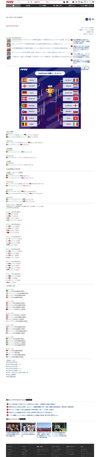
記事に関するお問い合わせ (39, 447)
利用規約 (53, 445)
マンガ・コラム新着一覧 (56, 434)
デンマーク (13, 223)
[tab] (13, 5)
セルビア (12, 227)
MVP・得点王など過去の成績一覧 (17, 355)
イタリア (13, 210)
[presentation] (13, 5)
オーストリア (14, 233)
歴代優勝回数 (11, 359)
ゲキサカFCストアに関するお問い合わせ (71, 447)
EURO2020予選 (12, 348)
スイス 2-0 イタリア (14, 158)
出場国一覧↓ (63, 32)
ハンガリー (12, 200)
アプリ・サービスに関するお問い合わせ (53, 447)
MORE (63, 62)
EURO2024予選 (12, 344)
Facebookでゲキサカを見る (80, 97)
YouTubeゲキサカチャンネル (42, 434)
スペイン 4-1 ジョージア (15, 168)
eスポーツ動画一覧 (55, 441)
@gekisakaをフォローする (79, 94)
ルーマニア (13, 246)
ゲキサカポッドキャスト (41, 439)
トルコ (12, 260)
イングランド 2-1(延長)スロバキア (18, 166)
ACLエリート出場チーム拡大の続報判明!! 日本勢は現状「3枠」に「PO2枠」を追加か (31, 394)
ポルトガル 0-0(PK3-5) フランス (18, 119)
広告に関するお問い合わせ (26, 447)
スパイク (9, 441)
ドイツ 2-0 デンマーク (15, 160)
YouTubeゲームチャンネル (86, 441)
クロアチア (12, 212)
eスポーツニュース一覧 (56, 439)
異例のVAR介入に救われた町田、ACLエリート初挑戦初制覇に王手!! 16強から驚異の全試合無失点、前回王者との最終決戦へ (37, 390)
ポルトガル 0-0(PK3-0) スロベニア (18, 175)
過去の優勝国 (11, 357)
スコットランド (14, 202)
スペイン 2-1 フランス (15, 134)
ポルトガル (13, 258)
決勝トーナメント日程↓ (59, 30)
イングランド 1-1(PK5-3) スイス (18, 125)
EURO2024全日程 (13, 190)
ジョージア (13, 262)
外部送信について (70, 445)
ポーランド (12, 239)
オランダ (13, 237)
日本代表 (9, 434)
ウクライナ (12, 252)
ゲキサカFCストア (69, 434)
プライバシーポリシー (61, 445)
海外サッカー (10, 439)
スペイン (13, 208)
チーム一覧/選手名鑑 (70, 439)
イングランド (14, 221)
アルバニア (12, 215)
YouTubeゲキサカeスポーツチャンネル (42, 437)
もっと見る (29, 382)
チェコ (11, 264)
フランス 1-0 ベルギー (15, 173)
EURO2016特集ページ (14, 350)
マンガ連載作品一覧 (55, 436)
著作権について (34, 445)
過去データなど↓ (62, 34)
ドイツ (12, 196)
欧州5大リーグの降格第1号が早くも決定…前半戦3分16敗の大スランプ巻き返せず (30, 397)
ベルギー (13, 248)
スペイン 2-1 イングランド (16, 147)
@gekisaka (84, 434)
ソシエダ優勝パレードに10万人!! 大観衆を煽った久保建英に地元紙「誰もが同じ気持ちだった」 (34, 399)
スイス (12, 198)
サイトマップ (47, 445)
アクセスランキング (70, 436)
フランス (13, 235)
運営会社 (41, 445)
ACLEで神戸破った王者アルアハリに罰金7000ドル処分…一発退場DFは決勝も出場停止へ (32, 386)
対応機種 (27, 445)
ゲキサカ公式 (84, 437)
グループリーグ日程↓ (60, 28)
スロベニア (13, 225)
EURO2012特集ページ (14, 352)
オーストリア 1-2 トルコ (15, 183)
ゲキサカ (10, 2)
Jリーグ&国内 (10, 436)
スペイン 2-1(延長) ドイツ (16, 117)
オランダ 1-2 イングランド (16, 140)
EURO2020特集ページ (14, 346)
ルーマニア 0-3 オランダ (15, 181)
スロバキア (13, 250)
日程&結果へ (17, 194)
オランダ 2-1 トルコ (14, 127)
